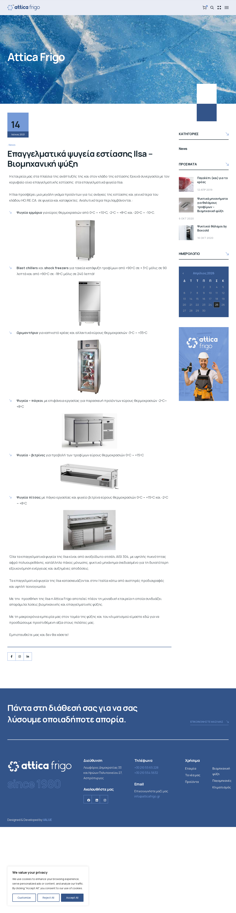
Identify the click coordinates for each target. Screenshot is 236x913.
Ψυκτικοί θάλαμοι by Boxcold (203, 217)
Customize (24, 897)
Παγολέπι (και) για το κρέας (202, 178)
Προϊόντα (192, 868)
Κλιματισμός (221, 873)
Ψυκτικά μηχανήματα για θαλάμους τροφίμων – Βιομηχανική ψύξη (198, 197)
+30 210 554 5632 (146, 859)
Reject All (48, 897)
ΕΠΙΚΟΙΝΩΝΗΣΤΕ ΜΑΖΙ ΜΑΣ (209, 808)
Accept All (72, 897)
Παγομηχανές (221, 866)
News (12, 231)
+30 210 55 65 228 (146, 853)
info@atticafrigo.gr (147, 882)
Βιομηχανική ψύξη (221, 857)
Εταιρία (190, 854)
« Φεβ (183, 258)
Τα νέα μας (192, 861)
